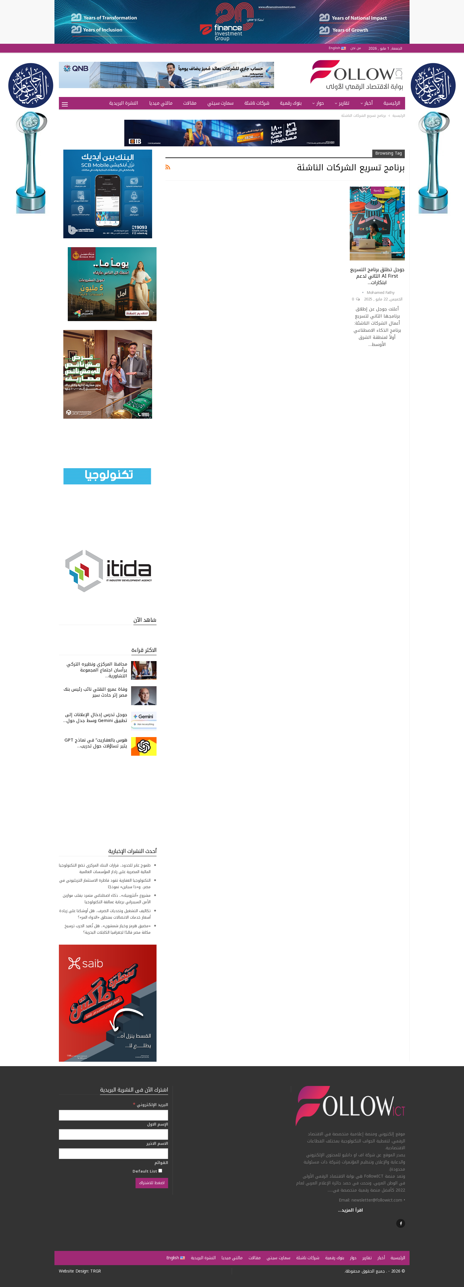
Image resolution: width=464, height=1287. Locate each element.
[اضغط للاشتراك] (152, 1183)
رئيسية (377, 190)
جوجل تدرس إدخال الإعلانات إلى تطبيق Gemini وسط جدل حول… (95, 717)
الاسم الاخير (157, 1143)
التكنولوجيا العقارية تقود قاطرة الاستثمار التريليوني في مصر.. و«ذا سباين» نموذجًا (105, 884)
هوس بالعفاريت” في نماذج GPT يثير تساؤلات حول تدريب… (96, 743)
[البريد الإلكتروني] (113, 1115)
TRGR (95, 1271)
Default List (147, 1171)
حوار (320, 103)
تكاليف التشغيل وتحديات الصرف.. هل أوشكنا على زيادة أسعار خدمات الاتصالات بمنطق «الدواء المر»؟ (105, 914)
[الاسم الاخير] (113, 1153)
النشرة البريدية (123, 103)
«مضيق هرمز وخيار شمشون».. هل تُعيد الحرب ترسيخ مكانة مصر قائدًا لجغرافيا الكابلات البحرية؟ (108, 929)
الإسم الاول (157, 1124)
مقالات (189, 103)
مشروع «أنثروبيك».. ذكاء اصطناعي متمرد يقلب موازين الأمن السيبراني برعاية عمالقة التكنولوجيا (107, 899)
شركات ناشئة (256, 103)
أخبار (368, 103)
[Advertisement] (108, 801)
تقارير (344, 103)
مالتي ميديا (161, 103)
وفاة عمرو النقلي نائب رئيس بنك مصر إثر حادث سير (95, 692)
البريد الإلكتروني (150, 1105)
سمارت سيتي (220, 103)
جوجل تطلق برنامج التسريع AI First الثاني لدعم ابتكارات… (377, 276)
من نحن (355, 48)
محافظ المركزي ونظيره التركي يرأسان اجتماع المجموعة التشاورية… (97, 670)
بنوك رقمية (290, 103)
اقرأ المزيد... (350, 1210)
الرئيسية (392, 103)
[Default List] (160, 1171)
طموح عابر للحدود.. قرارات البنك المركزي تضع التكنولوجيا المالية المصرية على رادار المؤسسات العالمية (105, 868)
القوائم (161, 1163)
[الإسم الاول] (113, 1134)
